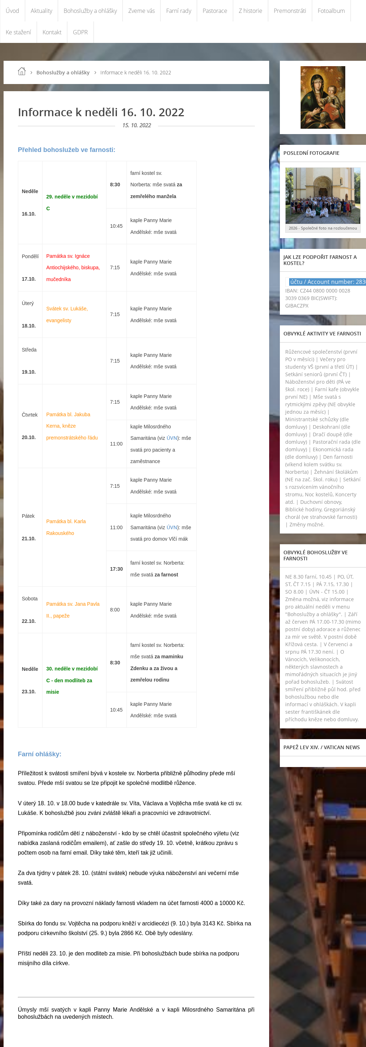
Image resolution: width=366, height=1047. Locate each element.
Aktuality (41, 11)
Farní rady (178, 11)
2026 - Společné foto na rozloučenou (323, 228)
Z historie (250, 11)
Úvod (12, 11)
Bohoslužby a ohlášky (90, 11)
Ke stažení (18, 32)
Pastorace (215, 11)
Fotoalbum (331, 11)
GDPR (80, 32)
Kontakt (52, 32)
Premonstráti (290, 11)
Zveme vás (141, 11)
